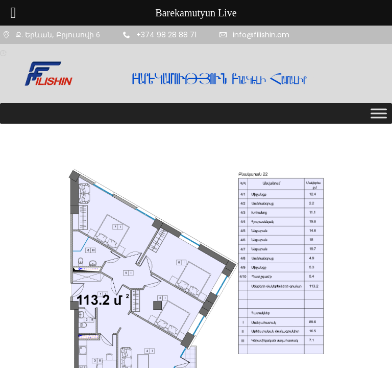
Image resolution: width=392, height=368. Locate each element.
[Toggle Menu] (379, 113)
